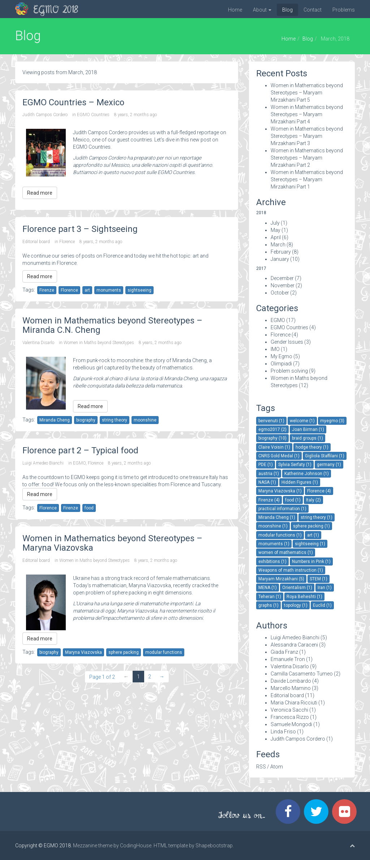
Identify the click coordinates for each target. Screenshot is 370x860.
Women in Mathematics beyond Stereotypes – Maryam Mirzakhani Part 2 (307, 158)
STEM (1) (318, 578)
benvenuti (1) (271, 420)
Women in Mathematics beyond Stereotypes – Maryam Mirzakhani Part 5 (307, 92)
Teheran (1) (269, 596)
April (276, 237)
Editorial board (36, 241)
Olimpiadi (281, 364)
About (262, 10)
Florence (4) (319, 490)
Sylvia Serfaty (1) (294, 464)
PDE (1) (265, 464)
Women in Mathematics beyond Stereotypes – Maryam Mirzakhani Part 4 (307, 114)
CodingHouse (135, 845)
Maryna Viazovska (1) (280, 490)
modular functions (163, 652)
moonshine (145, 420)
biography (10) (272, 438)
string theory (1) (316, 517)
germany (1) (329, 464)
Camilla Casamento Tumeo (302, 674)
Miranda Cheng (54, 420)
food (89, 508)
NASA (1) (267, 482)
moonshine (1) (273, 526)
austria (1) (268, 473)
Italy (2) (313, 500)
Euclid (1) (322, 605)
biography (85, 420)
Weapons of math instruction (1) (290, 570)
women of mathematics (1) (285, 552)
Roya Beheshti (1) (304, 596)
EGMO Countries (93, 114)
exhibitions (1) (272, 561)
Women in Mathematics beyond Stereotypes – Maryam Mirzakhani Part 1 (307, 179)
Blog (287, 10)
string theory (114, 420)
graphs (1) (268, 605)
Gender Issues (287, 342)
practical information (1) (282, 508)
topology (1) (295, 605)
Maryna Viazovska (83, 652)
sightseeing (139, 290)
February (281, 252)
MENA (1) (267, 587)
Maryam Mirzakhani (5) (281, 578)
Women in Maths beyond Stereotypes (99, 342)
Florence (67, 241)
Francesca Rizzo (290, 717)
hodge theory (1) (312, 447)
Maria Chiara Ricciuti (294, 703)
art (87, 290)
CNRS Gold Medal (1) (279, 455)
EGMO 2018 (56, 10)
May (275, 230)
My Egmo (281, 356)
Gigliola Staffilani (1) (324, 455)
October (280, 293)
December (282, 278)
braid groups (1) (307, 438)
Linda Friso (283, 731)
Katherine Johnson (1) (306, 473)
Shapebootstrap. (214, 845)
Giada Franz (284, 652)
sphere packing (123, 652)
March (278, 244)
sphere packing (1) (311, 526)
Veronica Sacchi (289, 710)
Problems (343, 10)
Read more (39, 193)
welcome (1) (302, 420)
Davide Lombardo (291, 681)
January (280, 259)
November (282, 285)
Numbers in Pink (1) (311, 561)
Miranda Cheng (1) (276, 517)
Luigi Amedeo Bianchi (43, 463)
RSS (261, 767)
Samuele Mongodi (291, 724)
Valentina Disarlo (38, 342)
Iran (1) (325, 587)
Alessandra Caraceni (294, 645)
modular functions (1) (280, 535)
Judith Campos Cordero (45, 114)
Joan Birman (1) (308, 429)
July (275, 223)
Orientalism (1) (297, 587)
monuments (108, 290)
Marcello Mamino (291, 688)
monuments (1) (273, 543)
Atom (276, 767)
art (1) (313, 535)
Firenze (46, 290)
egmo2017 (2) (272, 429)
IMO (275, 349)
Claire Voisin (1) (274, 447)
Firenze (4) (269, 500)
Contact (313, 10)
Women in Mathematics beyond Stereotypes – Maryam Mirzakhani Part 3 (307, 136)
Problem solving (289, 371)
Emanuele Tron (288, 659)
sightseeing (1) (310, 543)
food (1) (293, 500)
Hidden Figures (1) (299, 482)
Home (235, 10)
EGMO (79, 463)
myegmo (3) (332, 420)
